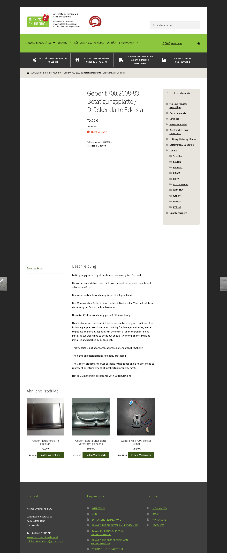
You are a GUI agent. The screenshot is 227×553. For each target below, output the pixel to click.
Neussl (177, 201)
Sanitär (111, 42)
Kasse (155, 474)
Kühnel (177, 207)
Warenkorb (159, 480)
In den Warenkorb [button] (50, 415)
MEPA (176, 178)
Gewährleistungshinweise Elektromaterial (107, 493)
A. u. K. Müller (180, 184)
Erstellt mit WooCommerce (72, 534)
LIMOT (176, 173)
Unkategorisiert (178, 212)
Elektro (63, 42)
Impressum (98, 468)
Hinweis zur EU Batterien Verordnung (115, 485)
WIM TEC (178, 190)
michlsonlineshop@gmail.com (45, 502)
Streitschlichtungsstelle (107, 509)
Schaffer (177, 156)
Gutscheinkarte (177, 113)
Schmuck (174, 118)
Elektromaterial (178, 124)
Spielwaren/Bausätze (38, 42)
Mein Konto (159, 468)
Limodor (177, 167)
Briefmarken (126, 42)
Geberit (57, 72)
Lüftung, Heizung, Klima (89, 42)
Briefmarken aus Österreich (178, 131)
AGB (94, 474)
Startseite (36, 72)
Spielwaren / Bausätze (181, 144)
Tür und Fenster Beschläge (178, 105)
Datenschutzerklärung (106, 480)
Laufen (177, 161)
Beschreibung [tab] (35, 229)
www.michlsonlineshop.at (42, 497)
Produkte (158, 485)
